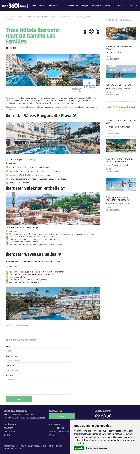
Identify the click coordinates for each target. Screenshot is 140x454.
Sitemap (23, 446)
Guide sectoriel (53, 6)
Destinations (9, 431)
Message (9, 375)
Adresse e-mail (12, 356)
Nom (8, 346)
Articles (41, 6)
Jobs (63, 6)
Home (33, 6)
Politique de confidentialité (50, 446)
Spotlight (84, 6)
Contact (52, 435)
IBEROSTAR (49, 16)
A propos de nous (56, 428)
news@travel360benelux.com (32, 418)
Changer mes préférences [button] (96, 448)
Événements (73, 6)
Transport (8, 428)
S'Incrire (62, 416)
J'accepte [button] (79, 448)
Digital (7, 435)
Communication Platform (101, 6)
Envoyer (19, 399)
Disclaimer (32, 446)
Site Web (10, 365)
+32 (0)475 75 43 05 (11, 418)
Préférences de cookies (13, 448)
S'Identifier (118, 6)
